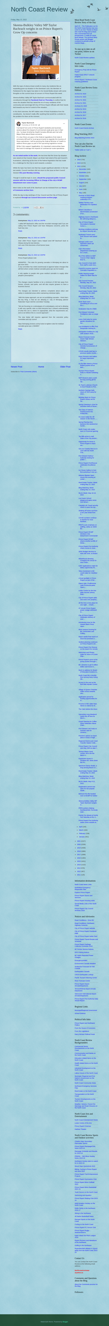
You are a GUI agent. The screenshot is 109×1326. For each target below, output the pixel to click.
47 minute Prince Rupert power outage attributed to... (88, 610)
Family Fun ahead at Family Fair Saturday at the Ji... (88, 816)
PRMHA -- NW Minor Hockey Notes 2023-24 (85, 1157)
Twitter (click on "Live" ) (83, 150)
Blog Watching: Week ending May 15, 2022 (87, 777)
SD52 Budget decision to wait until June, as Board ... (88, 553)
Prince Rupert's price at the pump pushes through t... (88, 660)
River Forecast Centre (82, 981)
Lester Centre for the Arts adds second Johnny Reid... (87, 592)
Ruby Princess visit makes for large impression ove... (88, 358)
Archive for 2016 (80, 118)
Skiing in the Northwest (83, 1213)
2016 (79, 858)
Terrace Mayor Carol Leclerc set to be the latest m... (86, 753)
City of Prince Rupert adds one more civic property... (88, 598)
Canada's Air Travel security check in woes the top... (88, 506)
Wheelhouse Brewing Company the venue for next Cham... (88, 560)
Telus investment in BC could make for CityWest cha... (88, 573)
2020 (79, 844)
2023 (79, 163)
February (82, 833)
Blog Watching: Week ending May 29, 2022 (87, 297)
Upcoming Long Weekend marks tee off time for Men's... (88, 716)
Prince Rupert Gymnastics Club (86, 1179)
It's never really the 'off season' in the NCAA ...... (88, 418)
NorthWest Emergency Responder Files (82, 888)
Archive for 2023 (80, 97)
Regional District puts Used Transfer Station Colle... (88, 742)
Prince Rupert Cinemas (83, 1126)
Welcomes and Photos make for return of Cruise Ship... (88, 654)
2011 (79, 875)
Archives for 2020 (81, 106)
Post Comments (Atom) (28, 371)
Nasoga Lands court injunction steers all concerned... (86, 243)
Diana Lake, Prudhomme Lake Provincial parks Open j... (87, 585)
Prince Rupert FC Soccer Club (85, 1227)
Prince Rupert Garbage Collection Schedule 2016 (84, 945)
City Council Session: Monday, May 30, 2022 (87, 287)
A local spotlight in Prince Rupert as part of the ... (87, 579)
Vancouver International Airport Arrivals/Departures (85, 995)
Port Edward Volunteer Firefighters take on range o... (88, 314)
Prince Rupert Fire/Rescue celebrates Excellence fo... (88, 465)
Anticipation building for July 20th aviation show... (88, 332)
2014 (79, 865)
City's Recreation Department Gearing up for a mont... (88, 250)
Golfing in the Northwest (83, 1245)
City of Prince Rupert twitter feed (86, 936)
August (81, 182)
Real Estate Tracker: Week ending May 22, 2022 (88, 483)
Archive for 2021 (80, 103)
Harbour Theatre (80, 1129)
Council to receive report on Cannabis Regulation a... (88, 269)
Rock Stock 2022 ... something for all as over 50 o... (88, 303)
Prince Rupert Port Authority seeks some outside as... (88, 821)
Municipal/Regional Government (86, 1010)
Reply (20, 231)
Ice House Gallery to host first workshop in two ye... (88, 471)
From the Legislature (82, 1031)
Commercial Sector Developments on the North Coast (84, 1048)
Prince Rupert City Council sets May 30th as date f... (88, 747)
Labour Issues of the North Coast (86, 1073)
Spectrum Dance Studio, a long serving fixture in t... (88, 766)
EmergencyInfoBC (81, 960)
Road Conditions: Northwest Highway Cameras (84, 924)
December (83, 169)
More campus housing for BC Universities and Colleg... (87, 631)
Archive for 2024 (80, 94)
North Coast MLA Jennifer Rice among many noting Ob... (88, 677)
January (82, 837)
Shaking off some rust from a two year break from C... (88, 512)
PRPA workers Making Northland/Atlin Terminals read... (88, 810)
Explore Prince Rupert (82, 892)
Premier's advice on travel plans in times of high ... (88, 737)
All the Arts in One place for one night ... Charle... (88, 604)
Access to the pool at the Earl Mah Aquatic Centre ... (88, 684)
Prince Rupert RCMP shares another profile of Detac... (88, 541)
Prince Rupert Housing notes (85, 900)
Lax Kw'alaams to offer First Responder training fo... (88, 327)
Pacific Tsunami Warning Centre (86, 978)
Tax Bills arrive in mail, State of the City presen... (88, 437)
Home (41, 366)
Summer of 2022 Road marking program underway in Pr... (86, 197)
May (80, 193)
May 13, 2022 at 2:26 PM (36, 238)
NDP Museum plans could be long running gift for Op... (88, 379)
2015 (79, 861)
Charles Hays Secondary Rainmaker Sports (83, 1142)
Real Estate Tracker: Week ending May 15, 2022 (88, 772)
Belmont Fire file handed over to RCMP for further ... (88, 795)
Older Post (65, 366)
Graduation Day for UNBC (88, 309)
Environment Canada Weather (85, 963)
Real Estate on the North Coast (85, 1091)
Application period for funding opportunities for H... (88, 698)
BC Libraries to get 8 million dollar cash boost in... (88, 666)
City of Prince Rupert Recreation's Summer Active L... (87, 224)
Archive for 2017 (80, 115)
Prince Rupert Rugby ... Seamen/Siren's (83, 1231)
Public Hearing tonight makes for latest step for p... (88, 275)
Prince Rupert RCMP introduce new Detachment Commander (88, 534)
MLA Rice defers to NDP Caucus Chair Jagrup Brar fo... (87, 257)
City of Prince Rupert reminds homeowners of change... (88, 346)
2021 (79, 841)
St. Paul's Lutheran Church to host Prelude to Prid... (88, 386)
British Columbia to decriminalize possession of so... (88, 211)
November (83, 172)
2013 (79, 868)
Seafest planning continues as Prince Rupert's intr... (88, 643)
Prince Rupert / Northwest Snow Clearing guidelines (86, 80)
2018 (79, 851)
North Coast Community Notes (85, 1083)
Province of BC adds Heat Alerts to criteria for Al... (88, 705)
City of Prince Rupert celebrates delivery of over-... (87, 617)
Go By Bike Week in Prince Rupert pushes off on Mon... (88, 365)
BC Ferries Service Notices (84, 949)
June (81, 189)
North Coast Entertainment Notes (86, 1120)
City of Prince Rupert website (85, 928)
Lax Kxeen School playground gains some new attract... (87, 500)
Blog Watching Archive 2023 (84, 138)
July (80, 186)
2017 (79, 854)
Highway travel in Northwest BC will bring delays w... (88, 218)
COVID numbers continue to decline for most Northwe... (88, 519)
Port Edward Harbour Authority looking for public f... (86, 457)
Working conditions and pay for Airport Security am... (88, 230)
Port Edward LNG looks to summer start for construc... (88, 730)
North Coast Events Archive (84, 128)
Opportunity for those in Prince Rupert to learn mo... (87, 443)
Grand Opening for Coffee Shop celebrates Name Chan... (88, 723)
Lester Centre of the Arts (83, 1123)
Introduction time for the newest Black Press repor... (87, 624)
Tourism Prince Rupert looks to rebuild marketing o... (88, 372)
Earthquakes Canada (82, 971)
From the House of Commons (85, 1028)
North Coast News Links (83, 884)
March (81, 830)
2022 (79, 166)
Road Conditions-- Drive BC (84, 920)
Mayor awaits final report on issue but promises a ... (88, 637)
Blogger (65, 1322)
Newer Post (16, 366)
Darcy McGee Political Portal (85, 1034)
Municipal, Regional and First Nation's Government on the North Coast (85, 1078)
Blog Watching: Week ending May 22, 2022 (87, 489)
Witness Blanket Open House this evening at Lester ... (87, 477)
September (83, 179)
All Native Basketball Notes (84, 1216)
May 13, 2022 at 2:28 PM (36, 255)
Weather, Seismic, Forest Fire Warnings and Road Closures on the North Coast (86, 1106)
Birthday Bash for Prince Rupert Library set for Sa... (87, 399)
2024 (79, 159)
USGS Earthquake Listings (84, 974)
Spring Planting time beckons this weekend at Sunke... (88, 424)
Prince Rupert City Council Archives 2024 (84, 909)
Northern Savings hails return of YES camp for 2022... (87, 392)
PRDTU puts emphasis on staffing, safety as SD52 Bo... (88, 527)
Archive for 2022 (80, 100)
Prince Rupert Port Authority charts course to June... (88, 547)
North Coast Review (39, 9)
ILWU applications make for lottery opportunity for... (88, 567)
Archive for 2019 (80, 109)
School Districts (80, 1013)
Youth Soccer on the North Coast (86, 1192)
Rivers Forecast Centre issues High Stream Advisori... (87, 339)
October (82, 176)
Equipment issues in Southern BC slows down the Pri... (88, 760)
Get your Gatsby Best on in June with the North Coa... (88, 450)
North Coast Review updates (85, 57)
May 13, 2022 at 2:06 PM (36, 220)
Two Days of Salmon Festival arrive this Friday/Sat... (86, 411)
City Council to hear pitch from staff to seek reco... (88, 264)
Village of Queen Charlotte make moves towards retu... (88, 691)
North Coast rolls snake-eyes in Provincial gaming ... (88, 431)
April (81, 827)
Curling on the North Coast (84, 1224)
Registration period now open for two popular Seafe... (87, 788)
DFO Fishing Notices (82, 952)
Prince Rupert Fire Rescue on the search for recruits (88, 648)
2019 (79, 848)
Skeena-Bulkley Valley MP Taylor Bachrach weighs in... (88, 803)
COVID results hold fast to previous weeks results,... (88, 352)
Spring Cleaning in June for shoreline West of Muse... (88, 405)
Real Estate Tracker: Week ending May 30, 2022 (88, 292)
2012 (79, 871)
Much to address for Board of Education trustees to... (88, 671)
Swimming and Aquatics (83, 1195)
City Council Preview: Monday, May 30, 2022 (87, 282)
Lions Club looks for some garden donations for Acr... (88, 321)
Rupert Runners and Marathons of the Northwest (86, 1241)
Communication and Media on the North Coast (85, 1054)
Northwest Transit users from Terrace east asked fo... (88, 236)
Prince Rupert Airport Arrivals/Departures (82, 985)
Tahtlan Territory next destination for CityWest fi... (88, 204)
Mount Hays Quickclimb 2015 (85, 1166)
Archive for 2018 (80, 112)
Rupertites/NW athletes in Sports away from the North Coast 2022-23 (86, 1250)
